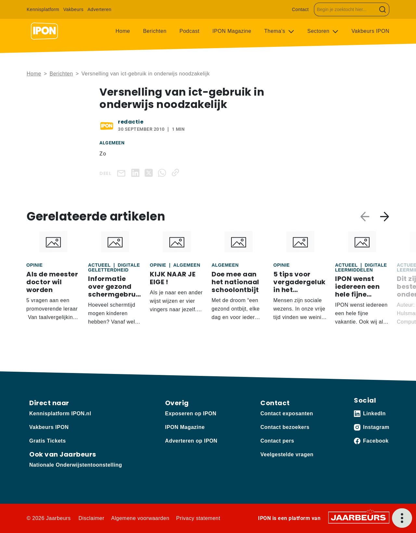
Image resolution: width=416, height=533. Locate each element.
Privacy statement (198, 518)
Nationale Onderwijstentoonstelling (75, 465)
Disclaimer (91, 518)
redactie (130, 122)
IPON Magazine (232, 31)
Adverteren (99, 9)
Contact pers (277, 441)
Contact (300, 9)
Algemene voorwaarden (140, 518)
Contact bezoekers (284, 427)
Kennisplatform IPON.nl (60, 413)
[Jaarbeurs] (358, 517)
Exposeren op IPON (190, 413)
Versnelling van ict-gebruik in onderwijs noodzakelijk (145, 73)
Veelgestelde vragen (286, 454)
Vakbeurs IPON (370, 31)
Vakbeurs (73, 9)
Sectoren (319, 31)
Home (123, 31)
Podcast (189, 31)
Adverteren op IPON (191, 441)
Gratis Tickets (47, 441)
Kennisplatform (43, 9)
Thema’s (275, 31)
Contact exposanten (286, 413)
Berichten (154, 31)
